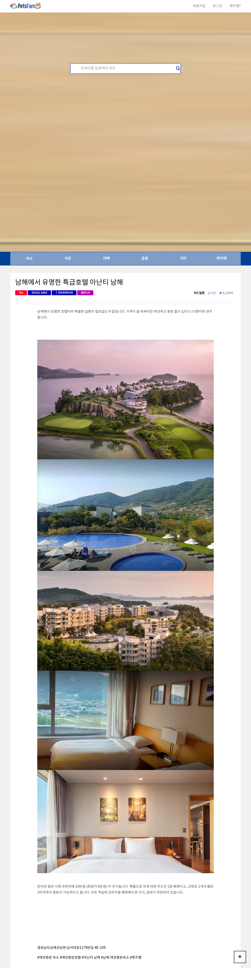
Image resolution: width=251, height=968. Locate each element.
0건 (212, 293)
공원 (144, 258)
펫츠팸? (235, 6)
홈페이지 (85, 292)
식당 (67, 258)
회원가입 (199, 6)
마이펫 (221, 258)
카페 (106, 258)
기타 (183, 258)
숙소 (29, 258)
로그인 (217, 6)
